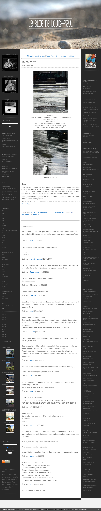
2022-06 (4, 326)
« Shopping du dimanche (35, 56)
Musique (4, 266)
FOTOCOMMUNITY (7, 161)
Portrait (3, 288)
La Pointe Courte (6, 360)
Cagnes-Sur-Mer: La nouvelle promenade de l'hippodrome (9, 410)
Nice (3, 274)
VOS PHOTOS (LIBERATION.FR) (6, 175)
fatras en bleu (86, 339)
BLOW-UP (85, 162)
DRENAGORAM (87, 329)
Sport (3, 296)
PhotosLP (4, 144)
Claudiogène (34, 272)
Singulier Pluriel (86, 275)
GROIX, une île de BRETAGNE (90, 341)
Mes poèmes (5, 259)
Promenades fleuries (7, 291)
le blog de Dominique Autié (89, 140)
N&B (3, 269)
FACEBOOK (5, 159)
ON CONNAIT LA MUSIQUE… (90, 442)
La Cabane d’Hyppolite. (7, 372)
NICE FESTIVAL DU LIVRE (89, 250)
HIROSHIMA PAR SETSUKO (9, 197)
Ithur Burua (85, 348)
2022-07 (4, 324)
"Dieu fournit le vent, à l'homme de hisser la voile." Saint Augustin (91, 152)
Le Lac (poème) (86, 88)
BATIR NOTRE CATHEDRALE (9, 188)
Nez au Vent (86, 435)
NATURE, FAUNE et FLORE (90, 432)
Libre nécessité (86, 408)
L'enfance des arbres (88, 196)
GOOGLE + (5, 166)
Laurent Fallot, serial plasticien (90, 370)
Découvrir (4, 235)
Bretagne (4, 225)
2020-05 (4, 339)
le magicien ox (86, 224)
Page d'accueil (51, 56)
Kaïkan (32, 332)
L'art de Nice (86, 194)
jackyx (32, 425)
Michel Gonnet (86, 428)
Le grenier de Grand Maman (90, 385)
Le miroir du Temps (87, 387)
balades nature (86, 303)
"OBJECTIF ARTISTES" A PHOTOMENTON (8, 185)
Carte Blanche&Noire (7, 135)
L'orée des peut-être (87, 358)
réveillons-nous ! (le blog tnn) (90, 270)
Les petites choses (87, 403)
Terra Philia (85, 467)
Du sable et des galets (88, 179)
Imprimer (35, 214)
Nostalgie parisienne (88, 93)
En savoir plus (82, 509)
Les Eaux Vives (86, 398)
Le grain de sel (86, 383)
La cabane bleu (86, 198)
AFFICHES (4, 397)
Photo (3, 281)
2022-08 (4, 322)
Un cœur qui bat (87, 471)
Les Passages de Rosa (88, 401)
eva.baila (85, 181)
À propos (85, 73)
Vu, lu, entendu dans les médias (10, 305)
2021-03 (4, 331)
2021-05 (4, 329)
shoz (31, 241)
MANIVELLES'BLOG (88, 420)
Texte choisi (5, 298)
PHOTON (85, 260)
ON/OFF (85, 445)
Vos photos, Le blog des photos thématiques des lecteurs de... (90, 484)
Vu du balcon (86, 282)
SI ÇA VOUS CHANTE (88, 462)
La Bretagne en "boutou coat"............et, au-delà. (88, 361)
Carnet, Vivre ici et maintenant (9, 230)
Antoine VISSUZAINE (88, 155)
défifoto (3, 237)
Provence (4, 293)
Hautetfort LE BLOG (87, 346)
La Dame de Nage (87, 201)
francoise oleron (36, 259)
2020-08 (4, 336)
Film (3, 242)
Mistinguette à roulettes (88, 245)
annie (84, 107)
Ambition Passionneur (88, 299)
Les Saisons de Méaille (7, 252)
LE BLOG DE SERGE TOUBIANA (88, 221)
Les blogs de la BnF (87, 226)
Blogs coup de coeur (7, 223)
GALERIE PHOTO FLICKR (8, 164)
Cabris (3, 435)
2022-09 (4, 319)
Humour (4, 247)
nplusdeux (85, 437)
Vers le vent (85, 476)
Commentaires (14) (57, 212)
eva (84, 102)
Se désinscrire (10, 450)
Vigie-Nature (86, 280)
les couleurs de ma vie (88, 229)
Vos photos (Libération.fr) (89, 481)
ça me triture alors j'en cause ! (90, 308)
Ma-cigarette (86, 415)
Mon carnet (85, 430)
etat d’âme (85, 334)
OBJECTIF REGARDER (89, 440)
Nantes (3, 271)
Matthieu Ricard (86, 240)
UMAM (84, 278)
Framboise (85, 120)
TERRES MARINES (7, 194)
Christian (33, 295)
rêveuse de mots (87, 273)
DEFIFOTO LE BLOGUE (8, 156)
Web (3, 308)
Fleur (3, 245)
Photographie (5, 284)
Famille (3, 240)
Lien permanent (43, 212)
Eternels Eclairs (86, 336)
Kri (31, 376)
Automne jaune (86, 83)
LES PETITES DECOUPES (89, 406)
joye (31, 311)
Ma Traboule (86, 413)
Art (2, 215)
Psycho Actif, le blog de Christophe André (88, 267)
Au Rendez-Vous (87, 301)
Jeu (3, 249)
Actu (3, 213)
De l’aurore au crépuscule (89, 324)
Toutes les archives (6, 341)
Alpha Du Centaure (87, 296)
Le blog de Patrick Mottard (89, 218)
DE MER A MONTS (6, 202)
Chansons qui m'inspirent (8, 232)
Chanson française (87, 316)
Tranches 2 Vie (86, 469)
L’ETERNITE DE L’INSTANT (90, 411)
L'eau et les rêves (87, 86)
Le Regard (85, 396)
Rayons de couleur (87, 457)
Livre (3, 254)
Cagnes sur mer (6, 228)
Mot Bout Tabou (86, 247)
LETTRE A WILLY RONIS (8, 199)
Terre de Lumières (87, 142)
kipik (31, 391)
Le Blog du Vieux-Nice (88, 380)
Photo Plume (86, 452)
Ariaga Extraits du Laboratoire (90, 157)
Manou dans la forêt (87, 237)
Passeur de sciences (88, 447)
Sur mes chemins (87, 464)
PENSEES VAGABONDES (89, 450)
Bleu (3, 218)
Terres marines (5, 384)
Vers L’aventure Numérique (89, 479)
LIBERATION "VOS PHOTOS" (9, 168)
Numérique (4, 279)
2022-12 (4, 317)
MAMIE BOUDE (86, 418)
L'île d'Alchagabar (87, 356)
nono (84, 252)
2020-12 (4, 334)
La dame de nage (87, 364)
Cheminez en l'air (87, 167)
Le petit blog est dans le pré (89, 394)
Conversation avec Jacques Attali (91, 169)
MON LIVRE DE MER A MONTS (10, 262)
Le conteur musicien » (67, 56)
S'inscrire (10, 447)
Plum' (32, 484)
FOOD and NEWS (87, 186)
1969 (3, 210)
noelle (84, 104)
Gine (84, 115)
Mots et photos (5, 264)
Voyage (3, 303)
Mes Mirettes (86, 425)
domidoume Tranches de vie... (90, 327)
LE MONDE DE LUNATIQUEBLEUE (87, 391)
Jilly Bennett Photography (89, 191)
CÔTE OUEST (86, 322)
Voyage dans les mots (88, 487)
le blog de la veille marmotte (89, 215)
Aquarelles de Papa (6, 422)
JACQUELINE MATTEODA (89, 351)
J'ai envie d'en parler (88, 189)
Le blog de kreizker (87, 378)
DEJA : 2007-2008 (87, 174)
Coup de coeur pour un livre (89, 91)
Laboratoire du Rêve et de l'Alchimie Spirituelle (89, 206)
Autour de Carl (86, 159)
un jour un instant (6, 301)
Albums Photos (6, 347)
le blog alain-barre (87, 209)
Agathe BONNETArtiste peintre (90, 294)
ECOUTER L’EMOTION (88, 331)
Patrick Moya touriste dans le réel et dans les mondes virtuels (91, 258)
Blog (3, 220)
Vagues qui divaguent (88, 474)
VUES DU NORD (87, 490)
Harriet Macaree (87, 344)
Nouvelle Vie (5, 276)
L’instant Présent (6, 138)
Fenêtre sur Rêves (87, 184)
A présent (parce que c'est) (89, 291)
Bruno (32, 456)
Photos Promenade (87, 454)
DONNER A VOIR (87, 176)
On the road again (87, 254)
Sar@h (84, 459)
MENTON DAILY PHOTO (89, 423)
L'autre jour (85, 353)
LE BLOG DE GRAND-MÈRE (90, 375)
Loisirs (3, 257)
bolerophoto (85, 306)
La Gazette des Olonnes (89, 203)
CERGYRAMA (86, 313)
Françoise (85, 112)
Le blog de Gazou (87, 373)
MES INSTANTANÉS (88, 242)
